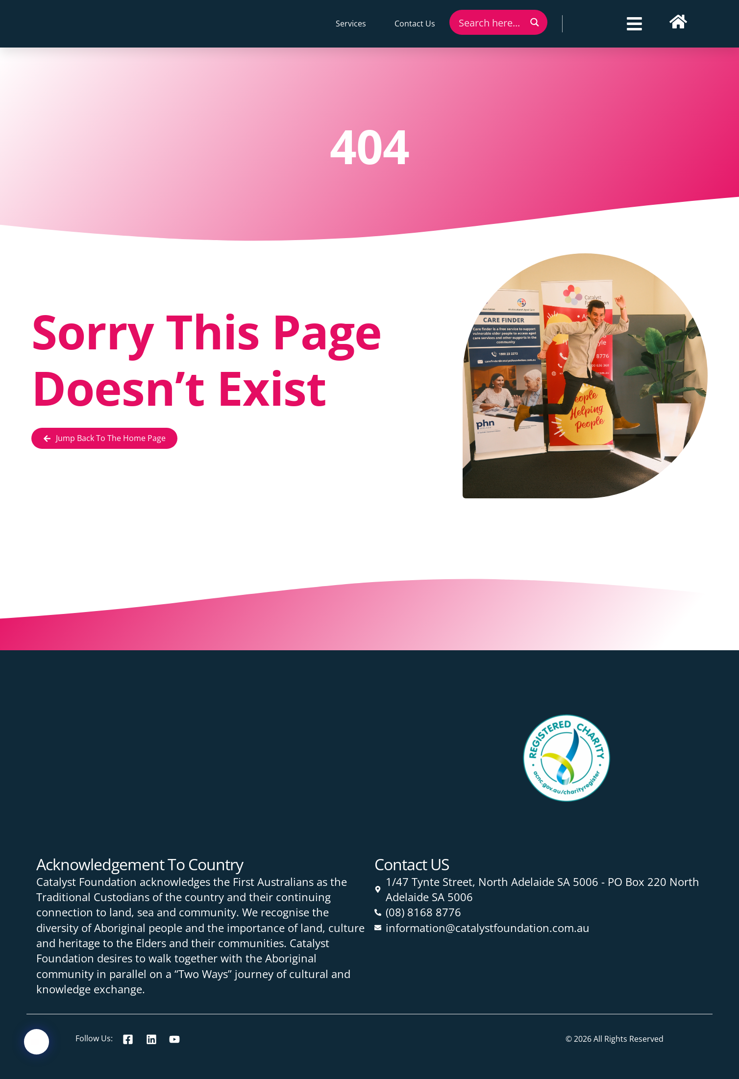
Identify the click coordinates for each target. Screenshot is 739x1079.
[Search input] (490, 22)
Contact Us (414, 23)
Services (351, 23)
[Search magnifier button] (534, 22)
